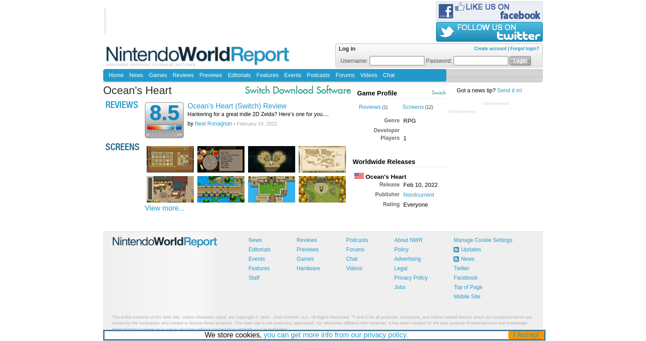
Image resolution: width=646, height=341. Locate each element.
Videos (368, 75)
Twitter (461, 268)
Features (268, 75)
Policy (401, 249)
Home (116, 75)
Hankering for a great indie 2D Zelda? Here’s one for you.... (258, 114)
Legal (400, 268)
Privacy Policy (411, 278)
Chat (388, 75)
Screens (413, 107)
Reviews (183, 75)
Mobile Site (467, 297)
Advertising (407, 259)
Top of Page (468, 287)
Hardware (308, 268)
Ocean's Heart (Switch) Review (237, 106)
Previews (210, 75)
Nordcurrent (418, 194)
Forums (345, 75)
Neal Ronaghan (213, 124)
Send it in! (509, 90)
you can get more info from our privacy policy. (336, 335)
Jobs (400, 287)
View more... (165, 208)
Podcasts (318, 75)
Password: (467, 61)
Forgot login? (525, 48)
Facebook (465, 278)
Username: (382, 61)
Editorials (239, 75)
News (136, 75)
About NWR (408, 240)
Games (158, 75)
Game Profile (377, 93)
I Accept (526, 335)
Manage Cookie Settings (483, 240)
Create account (490, 48)
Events (292, 75)
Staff (254, 278)
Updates (471, 249)
